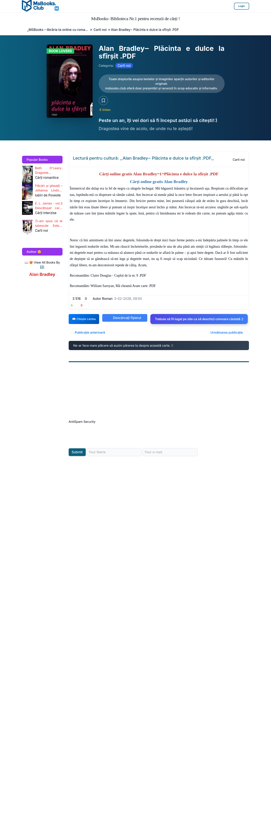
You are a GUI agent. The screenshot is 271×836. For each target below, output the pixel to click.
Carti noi (100, 30)
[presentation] (98, 431)
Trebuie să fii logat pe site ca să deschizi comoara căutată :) (199, 319)
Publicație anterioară (88, 332)
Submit (77, 452)
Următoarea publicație (228, 332)
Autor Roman (103, 299)
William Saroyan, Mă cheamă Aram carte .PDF (123, 286)
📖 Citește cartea (84, 319)
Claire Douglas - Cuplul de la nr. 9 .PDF (118, 275)
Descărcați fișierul (124, 318)
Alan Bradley (42, 274)
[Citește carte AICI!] (162, 83)
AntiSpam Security (82, 422)
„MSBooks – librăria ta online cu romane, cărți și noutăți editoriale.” (58, 30)
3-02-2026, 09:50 (128, 299)
